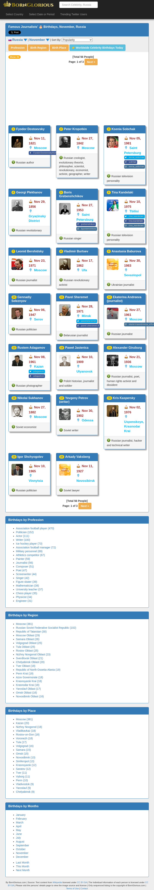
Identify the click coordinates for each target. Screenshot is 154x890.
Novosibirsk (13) (25, 757)
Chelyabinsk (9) (25, 791)
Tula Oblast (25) (25, 646)
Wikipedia (57, 882)
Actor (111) (22, 536)
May (18, 830)
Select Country (14, 14)
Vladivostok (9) (25, 784)
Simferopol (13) (25, 761)
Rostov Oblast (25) (27, 650)
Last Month (22, 862)
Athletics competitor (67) (30, 555)
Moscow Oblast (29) (28, 635)
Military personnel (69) (29, 551)
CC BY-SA (82, 882)
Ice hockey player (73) (29, 543)
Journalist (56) (24, 562)
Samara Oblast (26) (27, 639)
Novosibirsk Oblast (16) (30, 696)
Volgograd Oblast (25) (29, 643)
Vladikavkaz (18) (26, 730)
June (19, 833)
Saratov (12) (23, 768)
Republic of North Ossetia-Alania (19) (38, 669)
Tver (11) (21, 772)
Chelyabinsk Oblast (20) (30, 662)
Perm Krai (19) (24, 673)
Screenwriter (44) (26, 574)
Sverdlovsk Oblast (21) (29, 658)
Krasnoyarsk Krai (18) (29, 681)
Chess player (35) (26, 593)
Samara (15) (23, 749)
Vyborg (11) (23, 776)
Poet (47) (21, 570)
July (18, 837)
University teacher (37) (29, 589)
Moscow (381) (24, 623)
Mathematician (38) (27, 585)
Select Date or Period (42, 14)
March (20, 822)
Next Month (23, 870)
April (18, 826)
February (21, 818)
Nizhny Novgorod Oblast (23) (33, 654)
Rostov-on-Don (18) (28, 734)
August (20, 841)
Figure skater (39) (26, 581)
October (21, 849)
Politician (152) (25, 532)
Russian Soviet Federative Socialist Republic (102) (46, 627)
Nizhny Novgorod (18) (29, 726)
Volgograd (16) (25, 746)
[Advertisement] (77, 96)
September (22, 845)
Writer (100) (23, 539)
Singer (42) (22, 577)
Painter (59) (23, 558)
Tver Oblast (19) (25, 665)
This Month (22, 866)
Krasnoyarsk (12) (26, 765)
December (22, 856)
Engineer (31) (24, 600)
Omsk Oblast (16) (26, 692)
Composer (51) (25, 566)
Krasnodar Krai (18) (27, 684)
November (22, 853)
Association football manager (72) (36, 547)
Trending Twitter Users (73, 14)
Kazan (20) (22, 723)
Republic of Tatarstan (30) (31, 631)
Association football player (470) (35, 528)
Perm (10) (22, 780)
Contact (84, 888)
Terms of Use (72, 888)
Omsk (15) (22, 753)
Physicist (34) (24, 597)
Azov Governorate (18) (29, 677)
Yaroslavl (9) (23, 787)
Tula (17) (21, 742)
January (21, 814)
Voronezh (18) (24, 738)
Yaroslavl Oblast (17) (28, 688)
